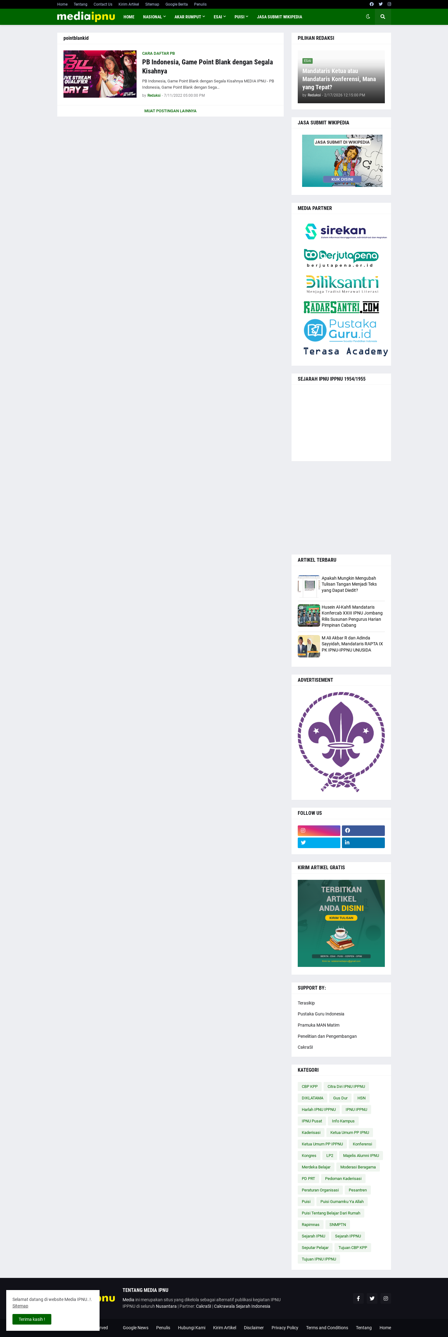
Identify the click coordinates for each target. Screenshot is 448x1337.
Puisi (306, 1201)
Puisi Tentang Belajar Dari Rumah (331, 1213)
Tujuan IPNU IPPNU (319, 1259)
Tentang (80, 4)
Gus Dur (340, 1098)
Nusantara (166, 1306)
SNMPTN (337, 1224)
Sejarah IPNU (313, 1236)
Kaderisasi (311, 1132)
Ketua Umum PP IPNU (349, 1132)
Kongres (309, 1155)
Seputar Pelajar (315, 1247)
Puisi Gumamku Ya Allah (342, 1201)
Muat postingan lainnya (170, 111)
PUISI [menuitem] (240, 16)
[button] (368, 17)
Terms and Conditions (327, 1327)
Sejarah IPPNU (348, 1236)
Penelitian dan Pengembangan (327, 1036)
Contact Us (103, 4)
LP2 (329, 1155)
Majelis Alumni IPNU (361, 1155)
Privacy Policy (285, 1327)
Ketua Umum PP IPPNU (322, 1144)
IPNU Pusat (312, 1121)
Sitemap (152, 4)
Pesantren (358, 1190)
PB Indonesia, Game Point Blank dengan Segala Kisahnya (207, 66)
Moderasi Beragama (358, 1167)
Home (62, 4)
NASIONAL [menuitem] (152, 16)
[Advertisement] (341, 508)
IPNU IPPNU (356, 1109)
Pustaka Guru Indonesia (321, 1013)
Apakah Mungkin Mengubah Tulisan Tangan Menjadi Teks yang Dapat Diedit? (349, 584)
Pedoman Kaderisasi (343, 1178)
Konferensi (362, 1144)
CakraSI (305, 1047)
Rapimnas (311, 1224)
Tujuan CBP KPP (352, 1247)
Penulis (200, 4)
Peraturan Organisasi (320, 1190)
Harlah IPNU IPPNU (319, 1109)
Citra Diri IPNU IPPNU (346, 1086)
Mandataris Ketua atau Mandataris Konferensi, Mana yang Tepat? (339, 79)
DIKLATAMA (312, 1098)
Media (128, 1299)
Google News (135, 1327)
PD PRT (308, 1178)
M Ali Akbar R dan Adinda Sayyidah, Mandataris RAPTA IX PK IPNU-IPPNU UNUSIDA (352, 643)
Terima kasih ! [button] (32, 1319)
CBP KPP (310, 1086)
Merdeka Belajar (316, 1167)
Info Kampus (343, 1121)
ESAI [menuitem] (218, 16)
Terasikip (306, 1002)
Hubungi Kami (191, 1327)
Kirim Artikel (129, 4)
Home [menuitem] (129, 16)
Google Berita (177, 4)
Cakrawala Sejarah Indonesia (242, 1306)
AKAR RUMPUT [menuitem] (188, 16)
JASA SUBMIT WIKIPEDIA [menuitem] (279, 16)
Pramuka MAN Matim (318, 1025)
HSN (361, 1098)
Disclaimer (254, 1327)
